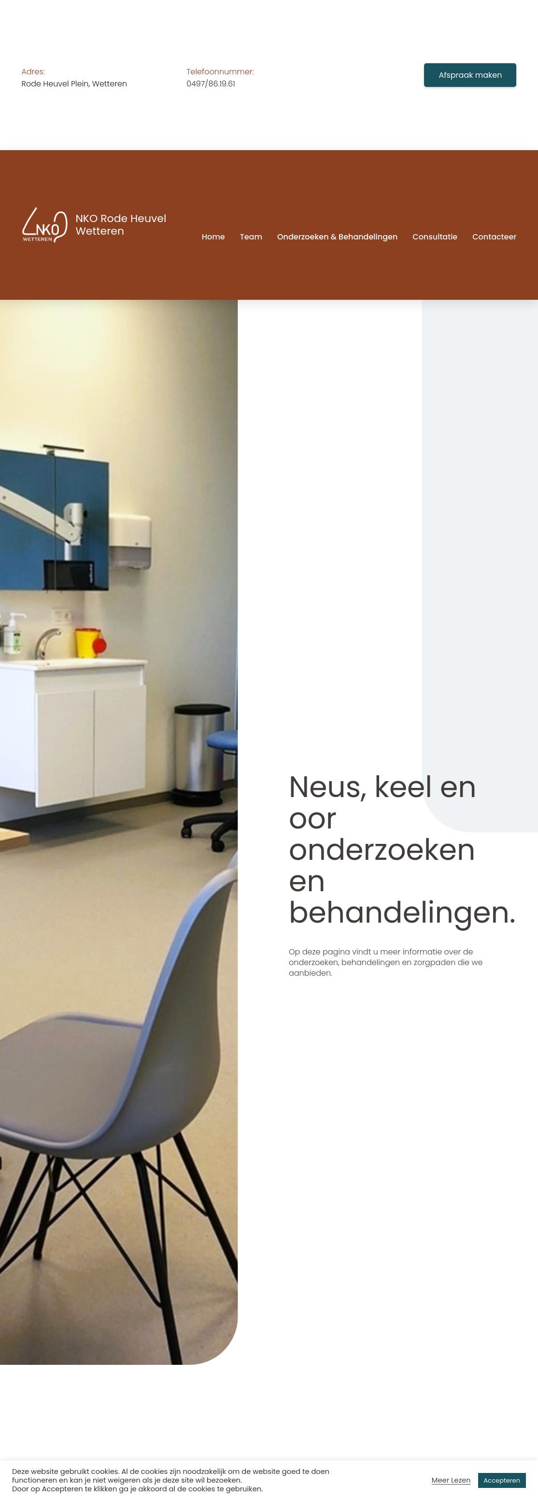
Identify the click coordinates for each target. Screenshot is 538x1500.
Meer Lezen (451, 1480)
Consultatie (434, 236)
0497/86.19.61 (210, 83)
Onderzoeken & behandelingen (337, 236)
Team (251, 236)
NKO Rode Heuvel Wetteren (120, 224)
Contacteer (494, 236)
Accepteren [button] (502, 1480)
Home (213, 236)
